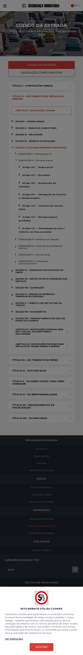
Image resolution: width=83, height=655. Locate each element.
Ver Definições (14, 638)
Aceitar (41, 647)
